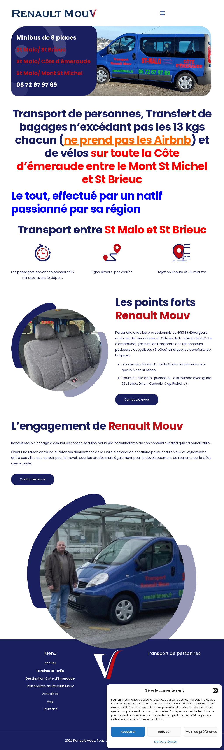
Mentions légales (165, 741)
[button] (215, 690)
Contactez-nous (137, 399)
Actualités (50, 693)
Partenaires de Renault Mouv (50, 686)
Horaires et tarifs (50, 670)
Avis (50, 701)
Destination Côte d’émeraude (50, 678)
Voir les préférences (201, 731)
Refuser (164, 731)
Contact (50, 709)
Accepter (128, 731)
